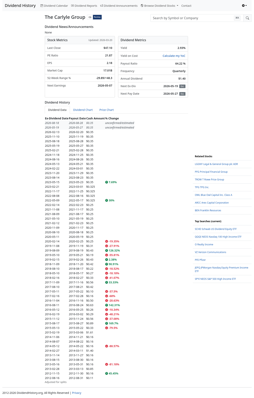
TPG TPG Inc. (202, 187)
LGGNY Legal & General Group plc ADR (216, 164)
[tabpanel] (116, 250)
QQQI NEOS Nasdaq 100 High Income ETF (218, 236)
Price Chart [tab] (106, 110)
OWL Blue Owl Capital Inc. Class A (213, 195)
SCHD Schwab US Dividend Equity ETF (216, 229)
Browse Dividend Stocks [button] (158, 6)
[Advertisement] (21, 84)
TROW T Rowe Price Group (209, 179)
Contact (186, 6)
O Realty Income (204, 244)
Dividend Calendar (54, 6)
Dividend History (20, 5)
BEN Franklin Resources (208, 210)
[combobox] (196, 18)
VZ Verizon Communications (210, 252)
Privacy (76, 393)
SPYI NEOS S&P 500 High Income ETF (215, 279)
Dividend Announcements (119, 6)
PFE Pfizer (200, 260)
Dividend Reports (84, 6)
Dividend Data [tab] (57, 110)
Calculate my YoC (174, 56)
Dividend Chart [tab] (83, 110)
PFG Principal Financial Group (211, 171)
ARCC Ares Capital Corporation (212, 202)
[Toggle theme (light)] (244, 5)
